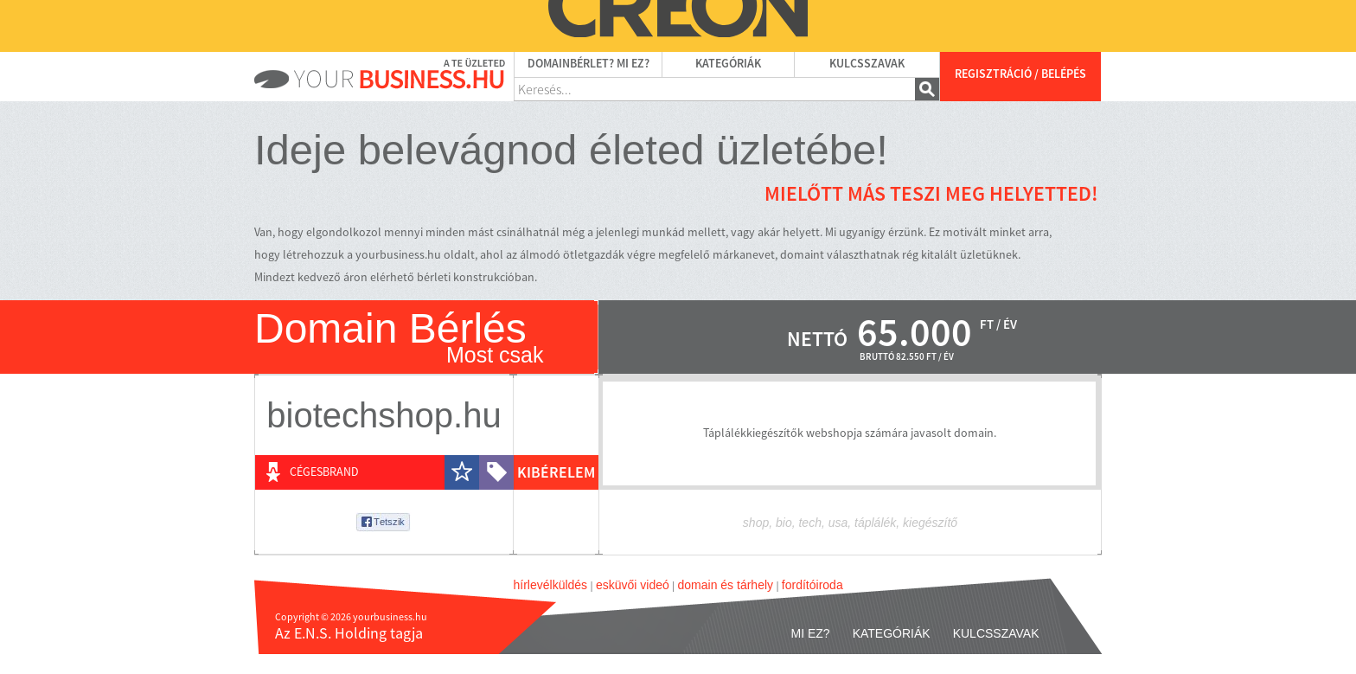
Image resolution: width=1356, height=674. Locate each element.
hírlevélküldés (551, 585)
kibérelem (556, 473)
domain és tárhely (726, 585)
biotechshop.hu (383, 415)
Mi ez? (810, 633)
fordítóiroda (812, 585)
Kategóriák (728, 64)
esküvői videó (632, 585)
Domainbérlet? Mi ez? (588, 64)
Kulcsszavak (867, 64)
